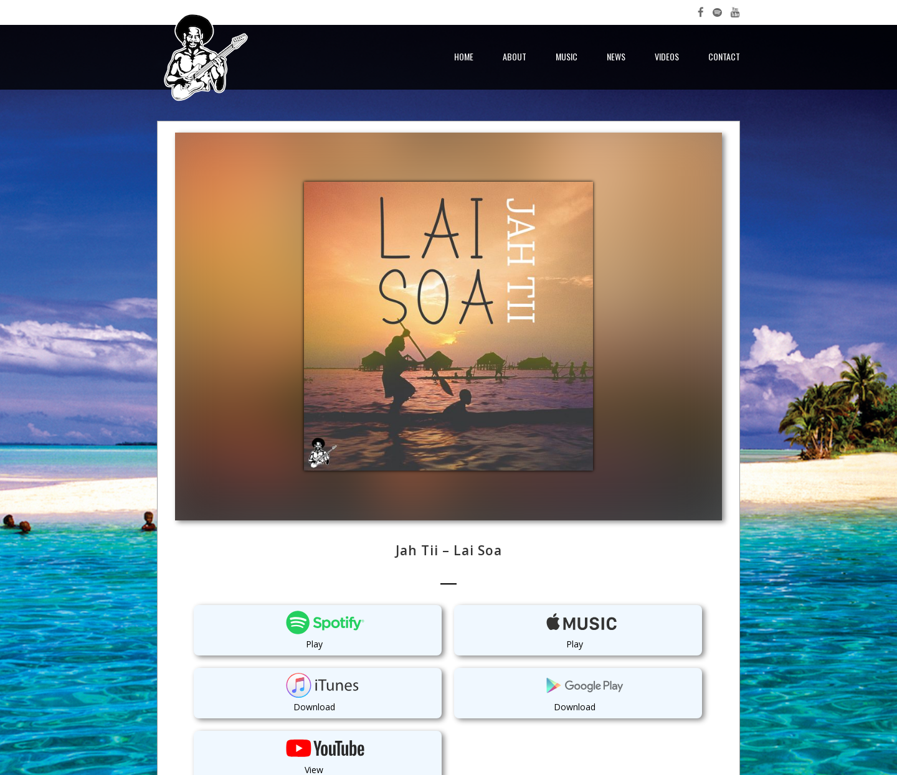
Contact (724, 56)
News (616, 56)
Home (463, 56)
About (514, 56)
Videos (667, 56)
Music (566, 56)
